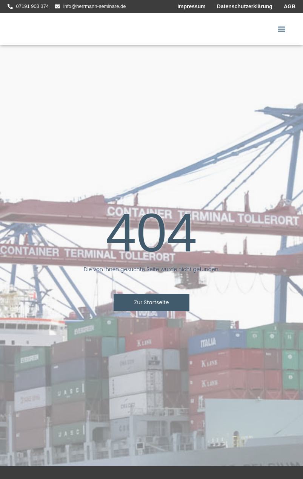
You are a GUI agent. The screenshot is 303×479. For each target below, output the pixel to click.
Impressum (191, 6)
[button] (281, 29)
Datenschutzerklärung (244, 6)
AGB (289, 6)
